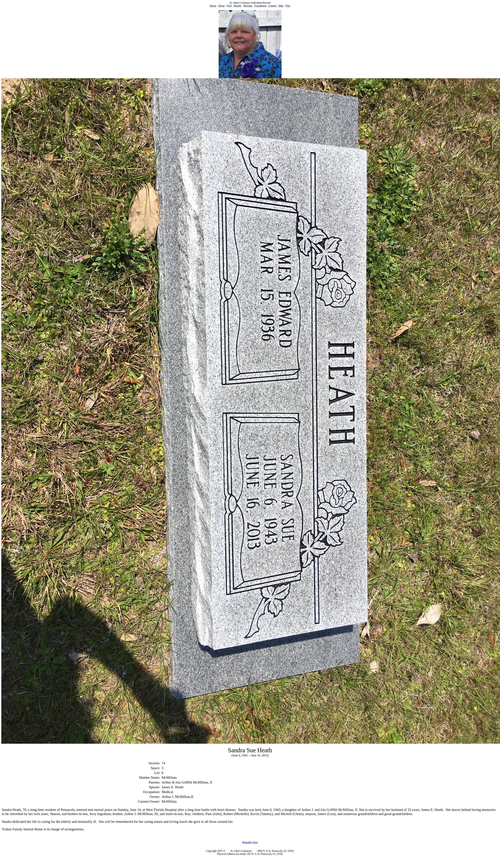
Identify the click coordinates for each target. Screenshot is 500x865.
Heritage (247, 5)
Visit (287, 5)
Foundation (260, 5)
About (221, 5)
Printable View (250, 842)
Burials (237, 5)
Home (213, 5)
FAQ (229, 5)
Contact (272, 5)
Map (281, 5)
